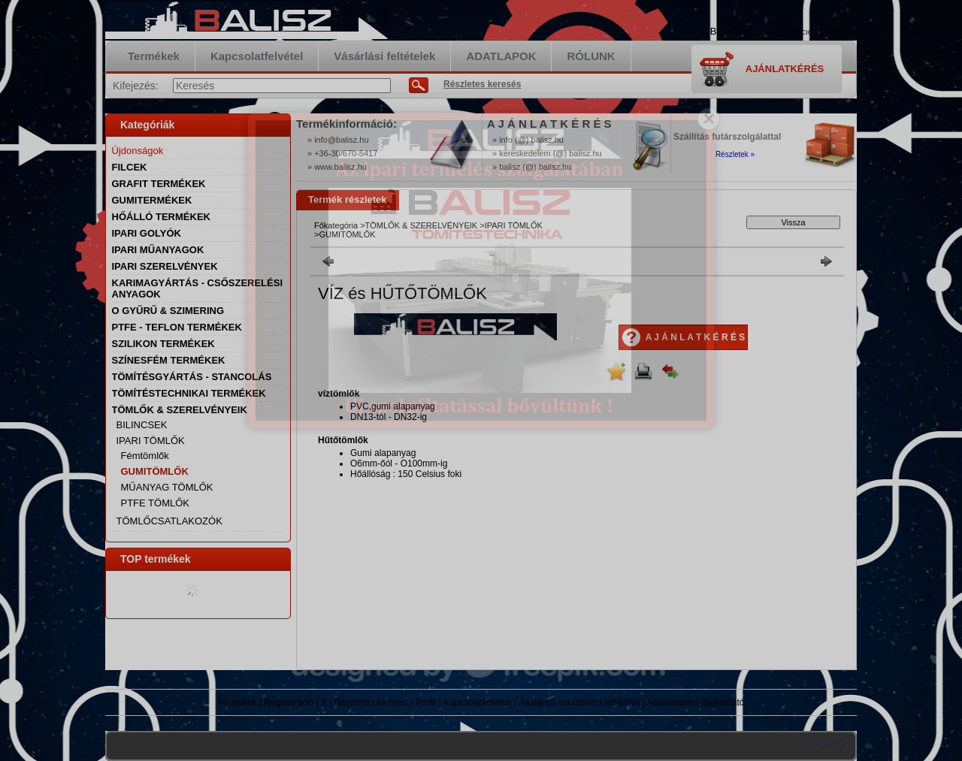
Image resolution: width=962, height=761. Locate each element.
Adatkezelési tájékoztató (695, 702)
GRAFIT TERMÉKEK (159, 183)
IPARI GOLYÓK (146, 233)
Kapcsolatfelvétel (477, 702)
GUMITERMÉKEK (152, 200)
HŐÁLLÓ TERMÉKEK (161, 216)
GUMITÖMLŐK (155, 471)
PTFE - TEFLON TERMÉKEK (177, 327)
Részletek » (735, 154)
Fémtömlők (145, 455)
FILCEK (129, 167)
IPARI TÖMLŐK (514, 225)
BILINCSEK (142, 424)
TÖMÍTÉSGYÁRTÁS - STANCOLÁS (192, 376)
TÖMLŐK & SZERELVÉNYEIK (421, 225)
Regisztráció (288, 702)
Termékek (237, 702)
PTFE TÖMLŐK (155, 503)
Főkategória (336, 225)
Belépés (726, 31)
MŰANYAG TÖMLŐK (167, 487)
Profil (426, 702)
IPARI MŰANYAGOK (158, 249)
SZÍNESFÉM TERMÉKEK (168, 360)
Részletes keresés (371, 702)
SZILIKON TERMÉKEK (163, 343)
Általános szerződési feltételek (579, 702)
